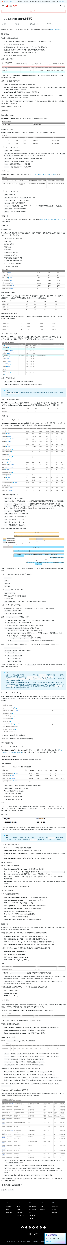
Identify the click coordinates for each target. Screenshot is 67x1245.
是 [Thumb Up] (4, 1190)
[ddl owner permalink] (9, 814)
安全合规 (43, 1241)
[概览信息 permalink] (10, 416)
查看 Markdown (35, 24)
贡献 (5, 24)
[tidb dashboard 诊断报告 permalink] (35, 18)
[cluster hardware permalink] (14, 129)
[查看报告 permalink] (11, 34)
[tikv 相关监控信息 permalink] (14, 890)
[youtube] (44, 1227)
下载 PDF (50, 24)
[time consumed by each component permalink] (27, 420)
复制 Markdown (19, 24)
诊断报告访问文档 (55, 29)
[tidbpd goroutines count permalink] (20, 399)
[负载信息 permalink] (10, 225)
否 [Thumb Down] (11, 1190)
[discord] (41, 1227)
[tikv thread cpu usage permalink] (18, 333)
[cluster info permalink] (10, 171)
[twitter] (26, 1227)
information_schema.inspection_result (52, 219)
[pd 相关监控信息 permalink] (13, 862)
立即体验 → (62, 1)
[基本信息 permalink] (10, 111)
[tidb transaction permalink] (12, 763)
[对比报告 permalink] (11, 1000)
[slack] (37, 1227)
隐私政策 (36, 1241)
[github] (22, 1227)
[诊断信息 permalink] (10, 216)
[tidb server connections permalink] (17, 756)
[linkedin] (30, 1227)
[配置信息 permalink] (10, 924)
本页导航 (33, 11)
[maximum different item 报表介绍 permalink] (30, 1090)
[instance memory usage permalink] (18, 313)
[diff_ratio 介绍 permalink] (17, 1037)
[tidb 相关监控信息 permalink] (15, 743)
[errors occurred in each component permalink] (26, 693)
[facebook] (33, 1227)
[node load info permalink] (13, 229)
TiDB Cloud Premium (10, 1)
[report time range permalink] (15, 115)
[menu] (3, 6)
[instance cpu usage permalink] (16, 292)
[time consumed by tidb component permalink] (24, 746)
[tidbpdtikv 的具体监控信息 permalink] (27, 735)
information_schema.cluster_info (45, 174)
